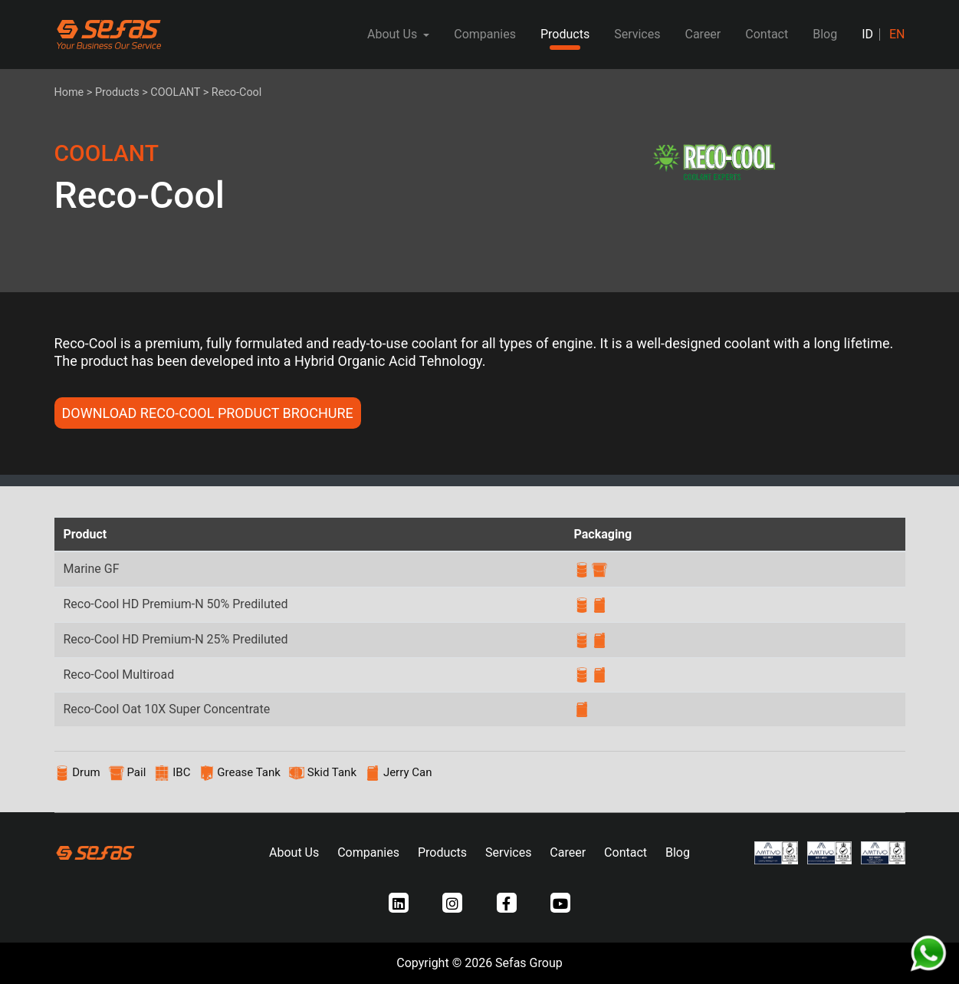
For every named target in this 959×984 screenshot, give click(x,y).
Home (69, 92)
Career (703, 34)
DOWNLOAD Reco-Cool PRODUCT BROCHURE (207, 413)
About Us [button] (393, 34)
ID (867, 34)
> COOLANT (171, 92)
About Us (294, 852)
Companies (485, 34)
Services (637, 34)
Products (565, 34)
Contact (766, 34)
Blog (825, 34)
